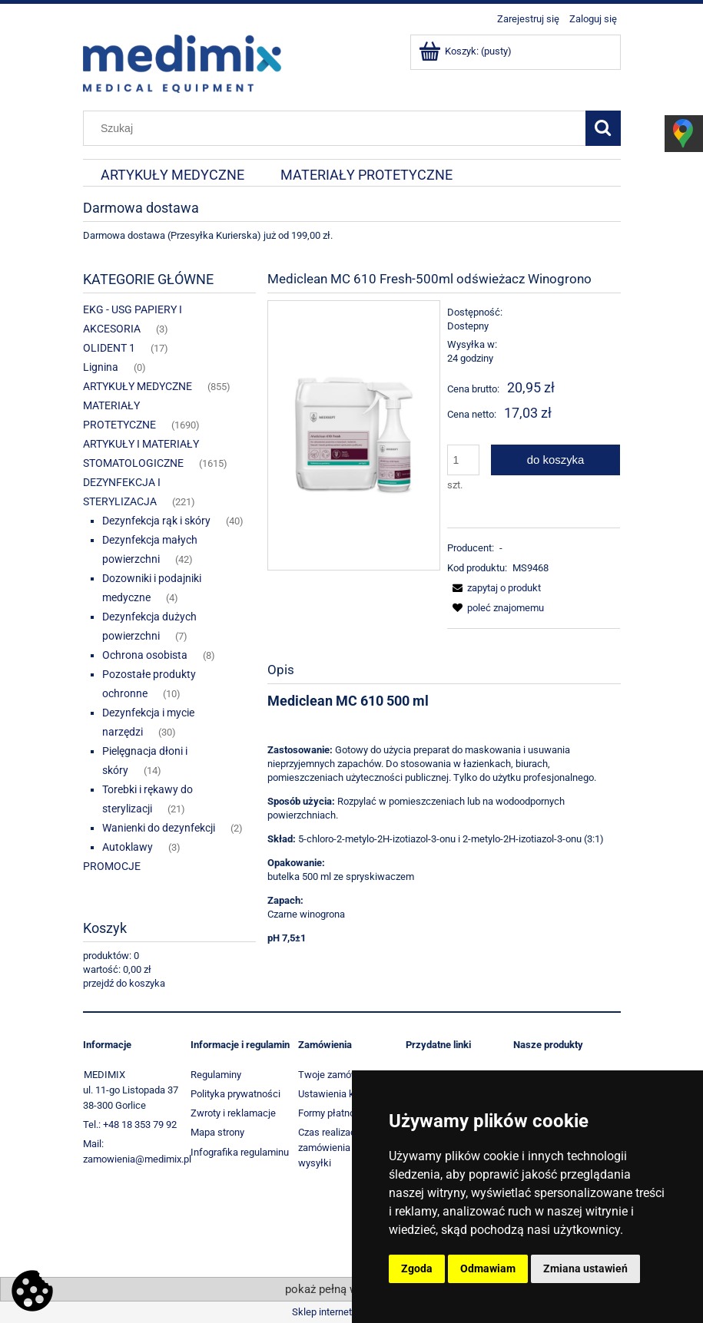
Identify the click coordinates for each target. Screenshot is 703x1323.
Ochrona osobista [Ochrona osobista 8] (144, 655)
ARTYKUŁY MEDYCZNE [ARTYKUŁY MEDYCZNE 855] (137, 386)
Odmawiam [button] (488, 1268)
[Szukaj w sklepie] (337, 128)
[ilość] (463, 460)
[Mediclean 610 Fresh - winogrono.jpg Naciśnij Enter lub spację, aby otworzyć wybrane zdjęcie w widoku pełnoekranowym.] (353, 435)
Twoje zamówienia (339, 1074)
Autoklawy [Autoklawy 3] (127, 847)
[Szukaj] (603, 128)
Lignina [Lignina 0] (100, 367)
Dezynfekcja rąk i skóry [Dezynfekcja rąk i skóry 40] (156, 520)
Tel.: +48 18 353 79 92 (130, 1124)
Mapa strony (217, 1132)
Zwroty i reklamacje (233, 1113)
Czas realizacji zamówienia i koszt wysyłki (339, 1147)
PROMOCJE (112, 866)
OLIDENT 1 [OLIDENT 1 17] (109, 348)
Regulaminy (216, 1074)
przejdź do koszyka (124, 983)
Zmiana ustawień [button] (585, 1268)
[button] (494, 588)
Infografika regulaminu (240, 1152)
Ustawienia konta (335, 1094)
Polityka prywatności (235, 1094)
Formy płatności (333, 1113)
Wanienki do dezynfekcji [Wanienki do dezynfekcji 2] (158, 828)
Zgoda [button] (417, 1268)
